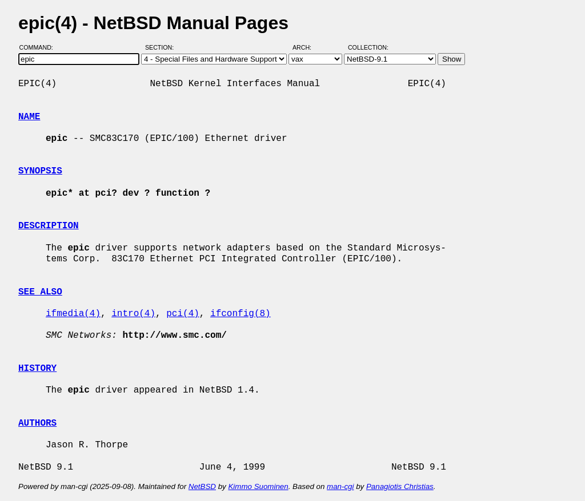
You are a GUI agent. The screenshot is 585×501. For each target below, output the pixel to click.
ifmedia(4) (73, 314)
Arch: (307, 47)
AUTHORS (37, 423)
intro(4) (133, 314)
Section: (162, 47)
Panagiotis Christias (400, 486)
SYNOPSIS (40, 171)
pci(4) (182, 314)
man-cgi (340, 486)
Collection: (368, 47)
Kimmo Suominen (258, 486)
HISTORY (37, 368)
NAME (29, 117)
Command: (39, 47)
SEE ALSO (40, 292)
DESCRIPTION (48, 226)
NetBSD (202, 486)
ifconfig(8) (240, 314)
